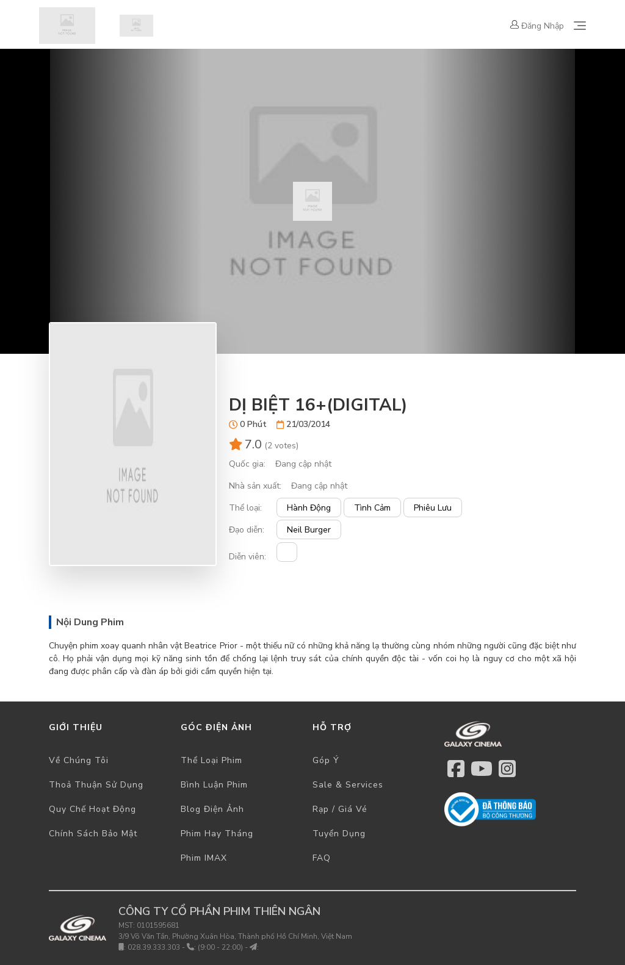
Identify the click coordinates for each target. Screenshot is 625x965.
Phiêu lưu (433, 508)
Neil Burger (309, 530)
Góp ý (325, 760)
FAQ (321, 858)
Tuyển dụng (339, 833)
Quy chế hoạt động (92, 809)
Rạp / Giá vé (339, 809)
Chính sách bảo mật (93, 833)
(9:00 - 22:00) (220, 947)
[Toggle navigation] (580, 25)
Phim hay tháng (217, 833)
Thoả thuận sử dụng (96, 785)
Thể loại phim (211, 760)
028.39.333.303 (154, 947)
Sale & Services (347, 785)
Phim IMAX (204, 858)
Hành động (309, 508)
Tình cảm (372, 508)
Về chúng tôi (79, 760)
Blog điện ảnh (212, 809)
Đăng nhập (537, 26)
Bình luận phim (214, 785)
